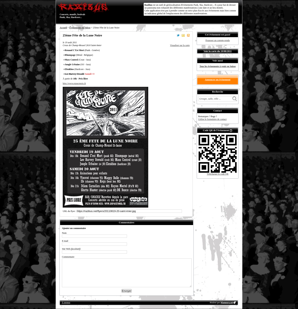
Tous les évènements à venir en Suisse (218, 66)
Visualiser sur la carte (180, 45)
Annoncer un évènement (218, 79)
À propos (66, 302)
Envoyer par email (183, 35)
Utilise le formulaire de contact (212, 119)
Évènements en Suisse (79, 27)
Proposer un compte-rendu (217, 40)
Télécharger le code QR (217, 174)
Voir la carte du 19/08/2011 (218, 51)
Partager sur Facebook (172, 35)
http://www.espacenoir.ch (74, 83)
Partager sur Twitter (178, 35)
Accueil (63, 27)
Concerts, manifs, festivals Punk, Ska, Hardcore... (84, 10)
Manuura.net (226, 302)
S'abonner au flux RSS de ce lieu (188, 35)
